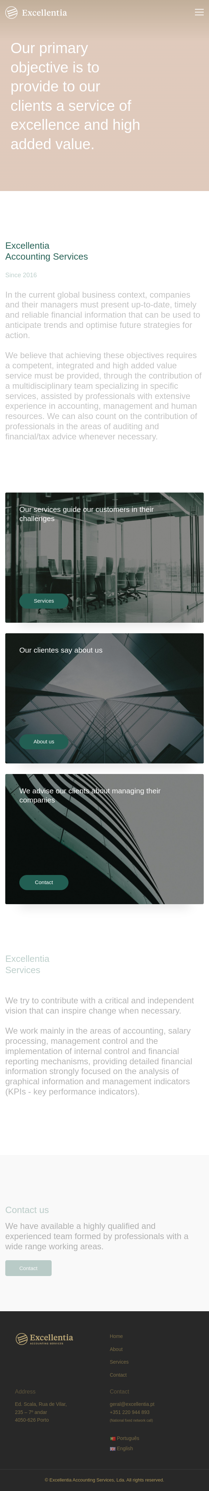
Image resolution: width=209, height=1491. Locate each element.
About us (43, 741)
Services (44, 601)
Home (116, 1336)
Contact (44, 882)
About (116, 1349)
